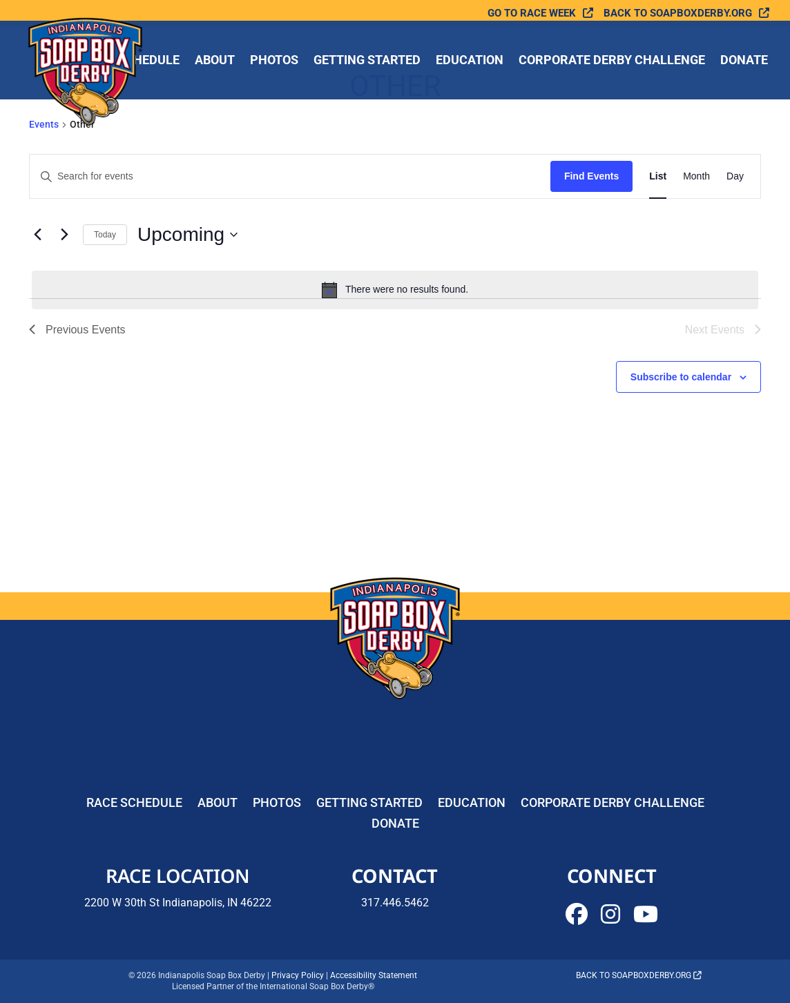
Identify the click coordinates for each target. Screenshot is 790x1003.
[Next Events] (64, 234)
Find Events (591, 176)
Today (105, 235)
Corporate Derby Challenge (612, 61)
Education (469, 61)
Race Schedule (134, 804)
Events (44, 124)
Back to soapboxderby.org (678, 13)
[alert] (395, 290)
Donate (744, 61)
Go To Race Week (532, 13)
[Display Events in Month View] (696, 176)
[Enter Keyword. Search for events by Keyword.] (290, 176)
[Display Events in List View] (657, 176)
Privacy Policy (297, 975)
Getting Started (367, 61)
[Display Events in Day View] (735, 176)
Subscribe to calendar (680, 376)
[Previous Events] (37, 234)
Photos (274, 61)
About (215, 61)
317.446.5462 (395, 902)
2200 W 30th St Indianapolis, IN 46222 (177, 902)
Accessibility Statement (373, 975)
